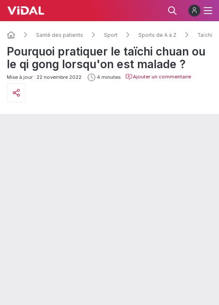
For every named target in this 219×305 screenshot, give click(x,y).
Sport (111, 35)
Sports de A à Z (157, 35)
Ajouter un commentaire (158, 77)
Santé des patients (59, 35)
